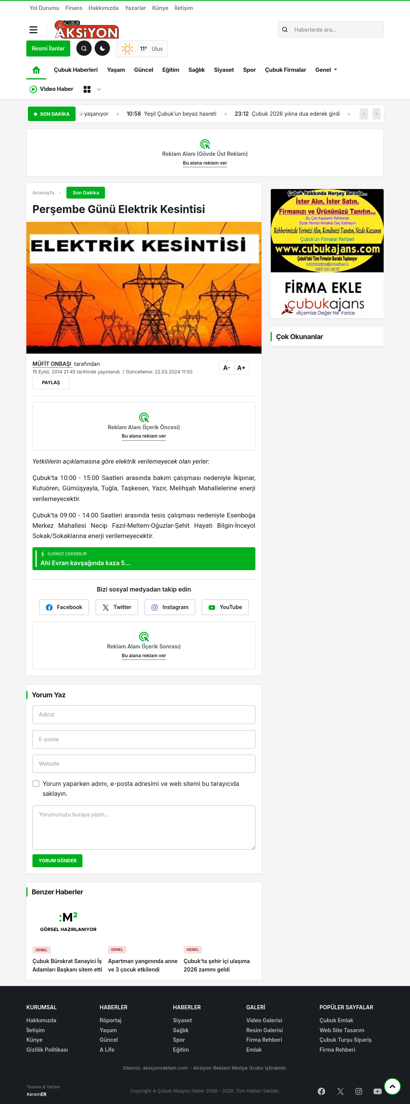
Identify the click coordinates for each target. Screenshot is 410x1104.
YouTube (225, 607)
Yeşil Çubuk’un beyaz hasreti (180, 113)
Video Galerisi (264, 1020)
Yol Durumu (44, 8)
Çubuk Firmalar (285, 69)
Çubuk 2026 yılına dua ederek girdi (296, 113)
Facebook (64, 607)
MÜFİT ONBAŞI (52, 363)
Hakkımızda (104, 8)
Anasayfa (43, 193)
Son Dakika (86, 193)
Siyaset (224, 69)
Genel (323, 69)
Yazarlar (135, 8)
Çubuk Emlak (336, 1020)
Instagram (170, 607)
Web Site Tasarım (342, 1030)
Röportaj (110, 1020)
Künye (160, 8)
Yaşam (116, 69)
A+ (241, 368)
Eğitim (170, 69)
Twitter (117, 607)
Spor (249, 69)
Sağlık (196, 69)
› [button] (377, 113)
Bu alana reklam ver (205, 163)
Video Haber (51, 89)
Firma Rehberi (264, 1039)
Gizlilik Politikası (47, 1049)
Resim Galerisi (264, 1030)
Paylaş (51, 382)
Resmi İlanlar (48, 48)
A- (227, 368)
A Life (107, 1049)
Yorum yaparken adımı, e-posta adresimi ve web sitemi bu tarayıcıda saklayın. (140, 788)
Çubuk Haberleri (76, 69)
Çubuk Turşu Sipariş (346, 1039)
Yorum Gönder (57, 860)
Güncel (143, 69)
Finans (73, 8)
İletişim (183, 8)
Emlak (254, 1049)
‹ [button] (364, 113)
